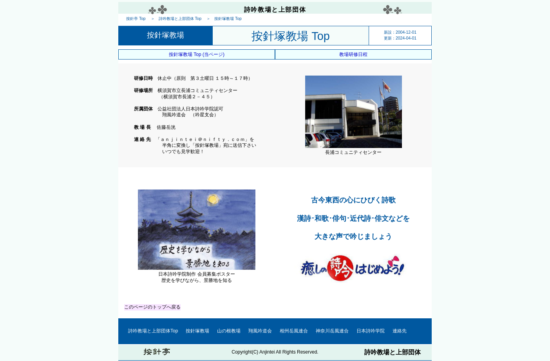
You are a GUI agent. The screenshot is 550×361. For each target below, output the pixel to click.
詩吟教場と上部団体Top (153, 331)
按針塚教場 (197, 331)
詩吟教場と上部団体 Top (180, 18)
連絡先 (400, 331)
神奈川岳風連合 (332, 331)
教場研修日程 (353, 54)
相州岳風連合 (294, 331)
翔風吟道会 (260, 331)
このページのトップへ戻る (152, 307)
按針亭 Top (136, 18)
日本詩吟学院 (370, 331)
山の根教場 (229, 331)
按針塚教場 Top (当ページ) (196, 54)
